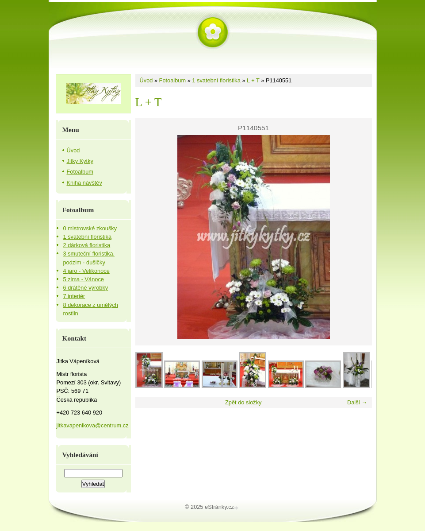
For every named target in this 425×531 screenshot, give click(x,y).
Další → (357, 402)
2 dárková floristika (87, 245)
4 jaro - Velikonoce (86, 270)
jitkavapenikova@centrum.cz (93, 425)
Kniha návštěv (84, 182)
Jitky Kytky (80, 161)
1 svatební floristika (216, 80)
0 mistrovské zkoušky (90, 228)
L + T (253, 80)
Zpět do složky (243, 402)
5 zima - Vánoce (83, 279)
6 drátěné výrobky (85, 287)
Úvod (146, 80)
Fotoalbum (172, 80)
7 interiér (74, 296)
